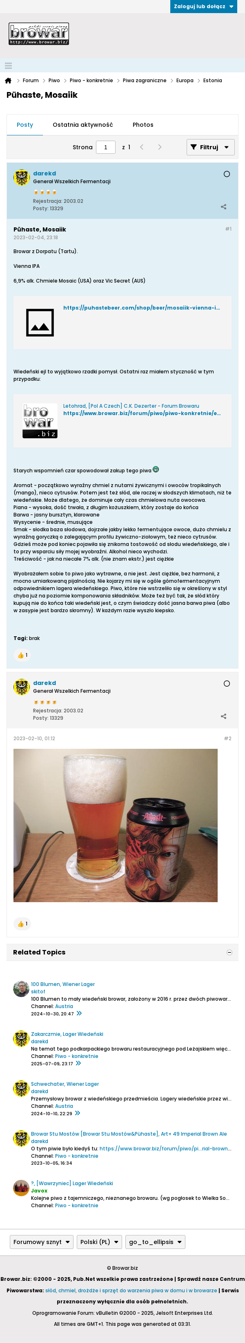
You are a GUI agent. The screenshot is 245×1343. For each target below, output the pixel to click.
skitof (38, 991)
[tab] (25, 125)
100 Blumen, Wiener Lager (63, 984)
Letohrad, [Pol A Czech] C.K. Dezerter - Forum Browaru (131, 405)
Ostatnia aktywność (83, 125)
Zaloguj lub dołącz (204, 6)
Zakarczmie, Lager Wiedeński (67, 1034)
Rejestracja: (47, 201)
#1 (228, 228)
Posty (25, 125)
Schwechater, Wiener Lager (65, 1083)
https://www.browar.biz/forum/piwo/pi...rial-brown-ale (169, 1148)
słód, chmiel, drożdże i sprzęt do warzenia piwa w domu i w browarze (131, 1290)
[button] (22, 655)
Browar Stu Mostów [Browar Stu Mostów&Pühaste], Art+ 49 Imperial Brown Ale (129, 1133)
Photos (143, 125)
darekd (39, 1041)
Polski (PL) (99, 1242)
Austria (64, 1006)
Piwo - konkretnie (76, 1056)
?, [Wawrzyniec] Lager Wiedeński (72, 1183)
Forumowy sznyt (41, 1242)
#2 (228, 738)
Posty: (41, 208)
